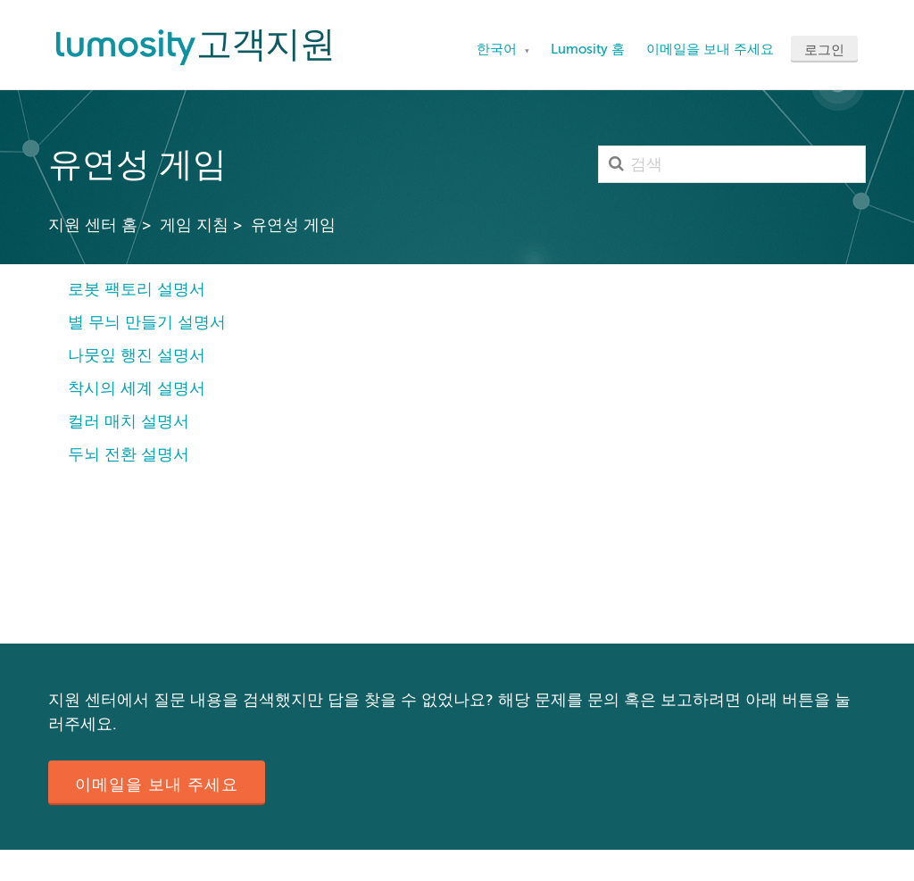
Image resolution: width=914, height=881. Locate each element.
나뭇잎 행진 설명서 (136, 355)
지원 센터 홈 (92, 225)
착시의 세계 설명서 (136, 388)
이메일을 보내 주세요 (710, 49)
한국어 (498, 49)
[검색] (732, 164)
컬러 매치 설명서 (128, 421)
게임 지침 (194, 225)
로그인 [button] (824, 50)
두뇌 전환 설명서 (128, 454)
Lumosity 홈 (588, 49)
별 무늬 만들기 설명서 (147, 322)
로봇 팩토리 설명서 (136, 289)
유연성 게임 (293, 225)
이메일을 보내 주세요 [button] (156, 785)
